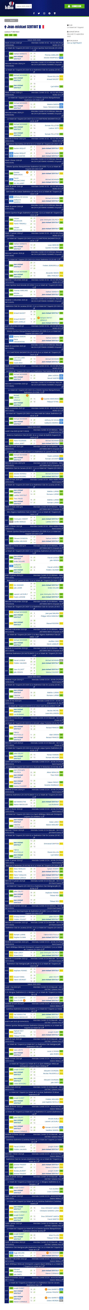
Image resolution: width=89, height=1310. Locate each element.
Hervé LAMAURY (53, 644)
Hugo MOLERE (19, 1253)
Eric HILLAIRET (19, 183)
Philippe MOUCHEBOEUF (50, 616)
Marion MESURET (52, 825)
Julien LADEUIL (53, 375)
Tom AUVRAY (54, 1189)
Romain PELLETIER (52, 125)
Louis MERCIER (53, 245)
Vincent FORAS (19, 977)
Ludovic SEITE (54, 128)
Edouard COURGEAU (51, 1071)
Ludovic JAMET (19, 443)
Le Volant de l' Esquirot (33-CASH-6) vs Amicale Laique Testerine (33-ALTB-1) (34, 723)
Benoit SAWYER (19, 156)
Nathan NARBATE (20, 54)
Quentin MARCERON (51, 399)
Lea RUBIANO (19, 714)
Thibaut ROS (54, 895)
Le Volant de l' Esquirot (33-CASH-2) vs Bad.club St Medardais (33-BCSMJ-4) (34, 767)
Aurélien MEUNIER (20, 541)
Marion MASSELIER (21, 804)
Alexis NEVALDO (53, 772)
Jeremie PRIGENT (20, 1165)
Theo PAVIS (54, 775)
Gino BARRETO (53, 1289)
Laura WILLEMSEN (52, 713)
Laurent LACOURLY (21, 594)
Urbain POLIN (19, 1256)
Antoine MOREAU (20, 474)
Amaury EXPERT (19, 916)
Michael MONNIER (20, 75)
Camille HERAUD (20, 522)
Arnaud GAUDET (53, 79)
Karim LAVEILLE (19, 322)
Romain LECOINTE (52, 459)
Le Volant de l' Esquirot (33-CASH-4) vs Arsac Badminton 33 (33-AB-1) (34, 259)
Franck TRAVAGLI (20, 223)
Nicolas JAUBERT (20, 1171)
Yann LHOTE (18, 1050)
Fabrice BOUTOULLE (51, 935)
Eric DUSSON (54, 1253)
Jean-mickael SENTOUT (50, 148)
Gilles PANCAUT (53, 276)
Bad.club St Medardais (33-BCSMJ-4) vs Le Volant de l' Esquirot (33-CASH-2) (34, 865)
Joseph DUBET (53, 998)
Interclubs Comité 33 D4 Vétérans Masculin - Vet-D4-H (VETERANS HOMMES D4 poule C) (47, 64)
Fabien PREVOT (53, 782)
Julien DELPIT (18, 753)
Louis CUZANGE (19, 998)
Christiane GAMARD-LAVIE (49, 1211)
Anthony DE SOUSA (21, 197)
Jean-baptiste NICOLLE (50, 1102)
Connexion (74, 6)
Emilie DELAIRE (19, 561)
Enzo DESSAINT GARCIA (50, 1208)
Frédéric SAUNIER (52, 570)
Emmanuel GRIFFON (51, 844)
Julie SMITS (55, 1082)
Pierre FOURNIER (20, 441)
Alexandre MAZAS (52, 273)
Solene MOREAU (53, 1300)
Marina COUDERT (52, 672)
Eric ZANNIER (18, 585)
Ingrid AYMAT (18, 1167)
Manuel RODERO (20, 476)
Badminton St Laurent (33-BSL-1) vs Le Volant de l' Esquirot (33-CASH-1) (34, 580)
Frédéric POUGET (20, 919)
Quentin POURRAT (52, 248)
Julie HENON (54, 560)
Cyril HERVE (55, 86)
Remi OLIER (18, 1000)
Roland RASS (18, 955)
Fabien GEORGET (20, 980)
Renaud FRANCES (52, 728)
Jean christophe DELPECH (49, 220)
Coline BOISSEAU (20, 1084)
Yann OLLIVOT (19, 669)
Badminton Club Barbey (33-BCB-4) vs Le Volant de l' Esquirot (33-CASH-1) (34, 144)
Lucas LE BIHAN (53, 1051)
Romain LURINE (53, 502)
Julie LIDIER (18, 588)
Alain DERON (54, 735)
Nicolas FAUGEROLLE (51, 1073)
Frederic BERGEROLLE (51, 265)
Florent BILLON (53, 76)
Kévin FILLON (54, 1235)
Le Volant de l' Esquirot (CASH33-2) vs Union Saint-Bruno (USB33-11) (34, 706)
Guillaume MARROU (51, 423)
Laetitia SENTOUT (20, 495)
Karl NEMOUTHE (20, 802)
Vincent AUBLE (53, 1119)
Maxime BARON (53, 104)
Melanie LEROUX (20, 878)
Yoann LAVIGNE (53, 456)
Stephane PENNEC (52, 893)
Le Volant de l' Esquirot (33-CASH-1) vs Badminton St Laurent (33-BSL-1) (34, 452)
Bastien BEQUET (20, 148)
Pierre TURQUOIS (20, 875)
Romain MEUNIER (52, 757)
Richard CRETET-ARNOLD (17, 397)
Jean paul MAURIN (52, 613)
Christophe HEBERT (21, 519)
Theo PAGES (18, 499)
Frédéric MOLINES (52, 1099)
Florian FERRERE (53, 755)
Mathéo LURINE (53, 491)
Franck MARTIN (53, 1219)
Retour (12, 20)
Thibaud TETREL (53, 402)
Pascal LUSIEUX (53, 557)
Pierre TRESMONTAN (51, 107)
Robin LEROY (54, 822)
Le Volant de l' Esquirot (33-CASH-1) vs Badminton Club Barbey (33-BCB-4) (34, 371)
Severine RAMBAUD (51, 785)
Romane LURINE (53, 494)
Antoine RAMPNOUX (51, 58)
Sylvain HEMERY (53, 869)
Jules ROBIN (54, 1054)
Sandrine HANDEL (52, 1130)
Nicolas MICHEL (53, 710)
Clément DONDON (20, 538)
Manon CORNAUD (20, 1131)
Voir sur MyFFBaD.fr (74, 43)
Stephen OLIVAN (20, 937)
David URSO (18, 363)
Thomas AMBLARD (52, 55)
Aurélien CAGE (54, 641)
